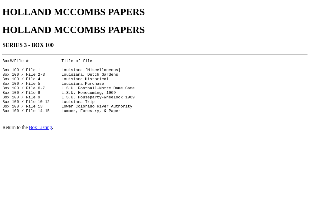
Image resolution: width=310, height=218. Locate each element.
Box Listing (40, 139)
